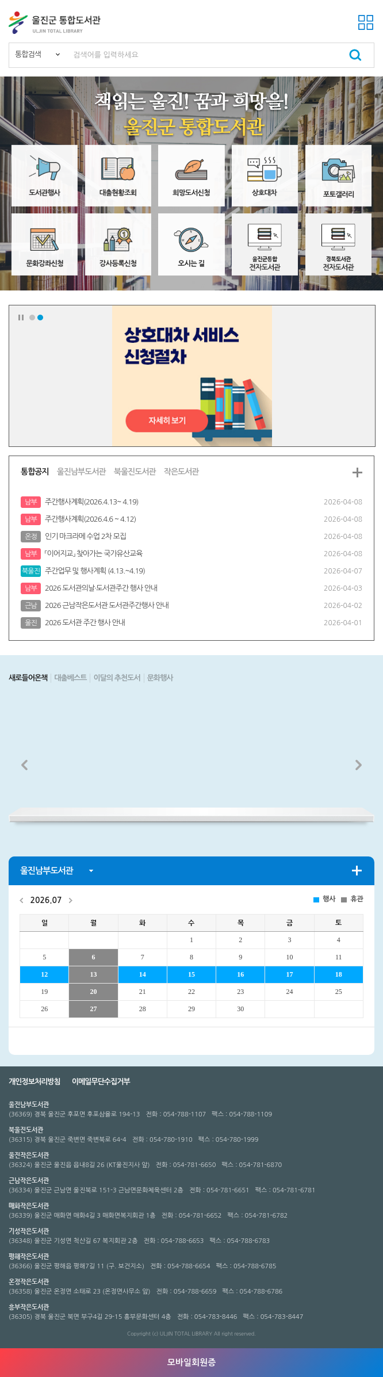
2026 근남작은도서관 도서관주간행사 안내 (106, 605)
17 (289, 974)
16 (240, 974)
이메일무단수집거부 (101, 1081)
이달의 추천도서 (116, 678)
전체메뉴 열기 (365, 22)
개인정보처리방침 (34, 1081)
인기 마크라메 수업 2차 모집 (85, 536)
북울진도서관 (135, 472)
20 (93, 992)
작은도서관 (181, 472)
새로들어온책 (28, 678)
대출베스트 (70, 678)
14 (142, 974)
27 (93, 1009)
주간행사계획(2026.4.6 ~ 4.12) (90, 519)
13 (93, 974)
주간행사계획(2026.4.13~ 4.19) (92, 502)
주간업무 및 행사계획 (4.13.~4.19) (95, 571)
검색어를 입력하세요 (106, 55)
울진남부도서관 (81, 472)
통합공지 (35, 472)
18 (338, 974)
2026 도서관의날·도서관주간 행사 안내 (101, 588)
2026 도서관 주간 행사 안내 (85, 622)
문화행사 (160, 678)
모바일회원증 (191, 1362)
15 (191, 974)
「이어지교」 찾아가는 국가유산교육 (94, 553)
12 (44, 974)
